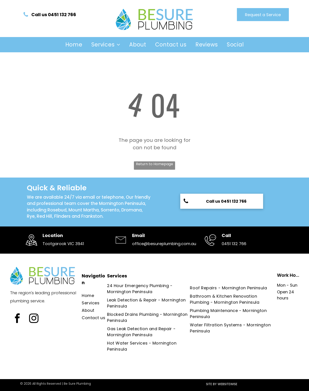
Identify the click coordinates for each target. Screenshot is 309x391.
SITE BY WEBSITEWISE (221, 384)
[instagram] (34, 319)
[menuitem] (74, 45)
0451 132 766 (234, 243)
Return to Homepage (154, 164)
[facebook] (17, 319)
